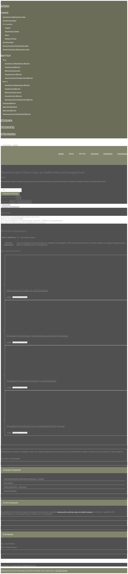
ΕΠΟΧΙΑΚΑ (6, 120)
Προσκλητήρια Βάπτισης (12, 67)
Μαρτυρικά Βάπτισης (9, 110)
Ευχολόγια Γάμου (8, 42)
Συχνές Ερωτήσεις (10, 491)
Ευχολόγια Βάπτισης (9, 103)
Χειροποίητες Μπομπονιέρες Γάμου (14, 17)
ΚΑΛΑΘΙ (14, 145)
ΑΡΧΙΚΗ (5, 6)
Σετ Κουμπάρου (8, 24)
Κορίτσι (5, 81)
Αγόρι (4, 60)
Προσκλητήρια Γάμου (9, 20)
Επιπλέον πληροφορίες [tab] (11, 207)
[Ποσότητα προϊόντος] (11, 190)
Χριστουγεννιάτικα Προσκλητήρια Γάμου (16, 46)
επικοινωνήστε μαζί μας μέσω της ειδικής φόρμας (74, 512)
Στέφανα (7, 28)
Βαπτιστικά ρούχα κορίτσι (13, 92)
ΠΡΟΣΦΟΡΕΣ (8, 127)
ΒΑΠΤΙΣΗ (6, 55)
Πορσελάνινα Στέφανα (12, 31)
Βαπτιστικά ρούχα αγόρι (12, 71)
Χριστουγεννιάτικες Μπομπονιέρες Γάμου (16, 49)
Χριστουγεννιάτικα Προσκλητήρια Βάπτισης (19, 78)
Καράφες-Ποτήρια (10, 39)
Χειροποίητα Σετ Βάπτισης (13, 74)
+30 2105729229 (61, 571)
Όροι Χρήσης (8, 483)
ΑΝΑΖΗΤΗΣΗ (6, 145)
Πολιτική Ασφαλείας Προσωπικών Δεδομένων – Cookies (24, 479)
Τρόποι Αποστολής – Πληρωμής (15, 487)
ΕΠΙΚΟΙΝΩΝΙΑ (8, 134)
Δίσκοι (7, 35)
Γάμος (12, 201)
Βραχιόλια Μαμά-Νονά (10, 107)
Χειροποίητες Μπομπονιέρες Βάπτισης (17, 63)
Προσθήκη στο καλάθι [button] (20, 297)
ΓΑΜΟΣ (5, 12)
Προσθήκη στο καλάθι (10, 194)
